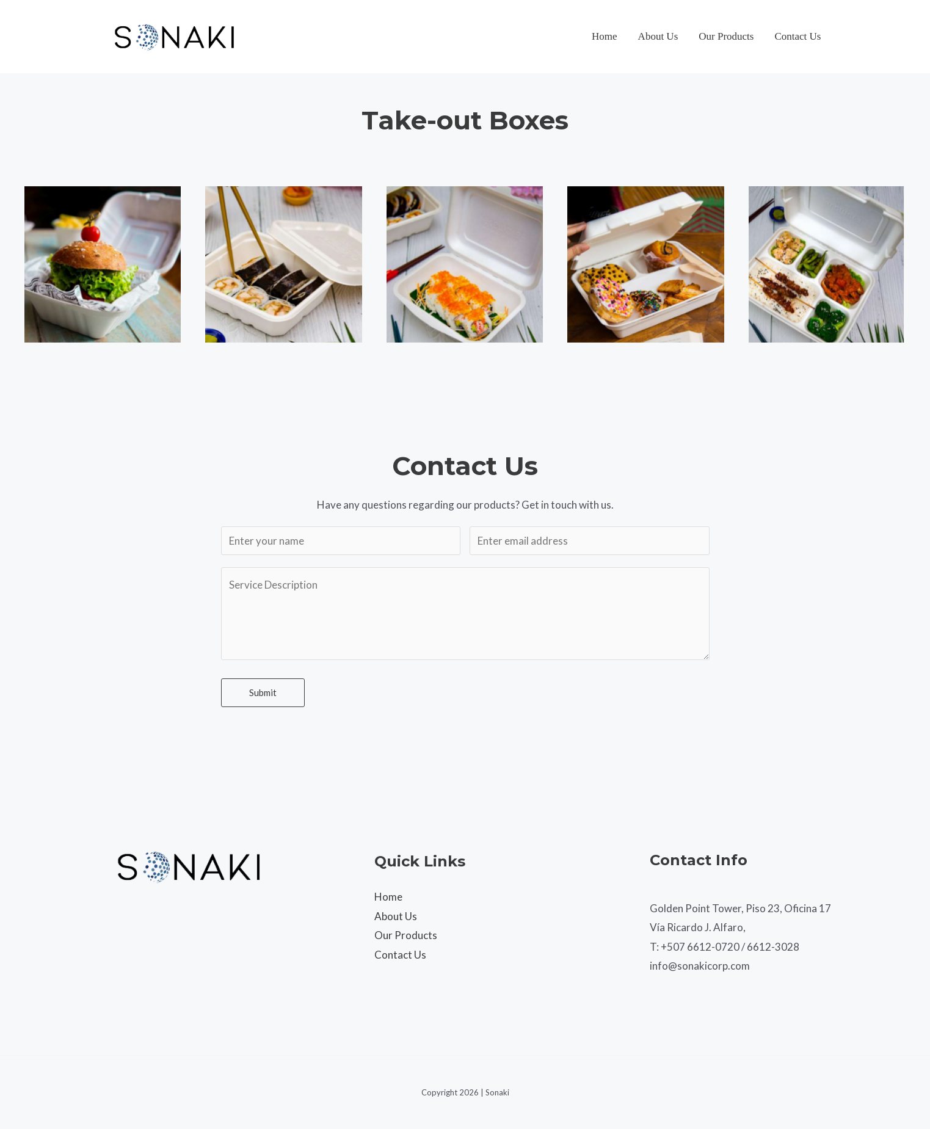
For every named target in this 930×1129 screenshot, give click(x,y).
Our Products (726, 36)
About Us (658, 36)
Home (604, 36)
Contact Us (797, 36)
